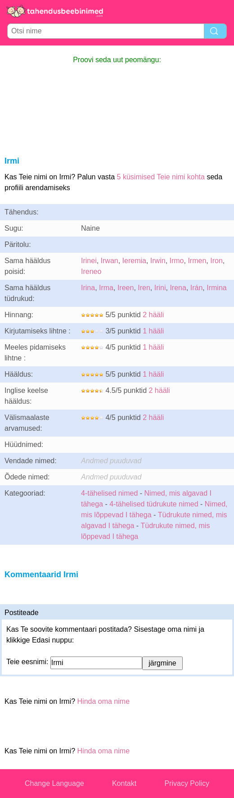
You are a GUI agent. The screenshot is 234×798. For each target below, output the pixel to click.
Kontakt (124, 783)
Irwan (109, 260)
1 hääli (153, 331)
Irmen (197, 260)
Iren (144, 288)
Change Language (54, 783)
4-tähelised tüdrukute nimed (153, 504)
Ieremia (134, 260)
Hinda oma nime (103, 701)
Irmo (177, 260)
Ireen (125, 288)
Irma (106, 288)
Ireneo (91, 271)
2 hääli (153, 315)
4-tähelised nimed (110, 493)
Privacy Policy (186, 783)
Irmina (216, 288)
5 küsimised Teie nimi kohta (161, 177)
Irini (160, 288)
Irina (88, 288)
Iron (216, 260)
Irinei (89, 260)
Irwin (158, 260)
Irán (196, 288)
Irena (178, 288)
